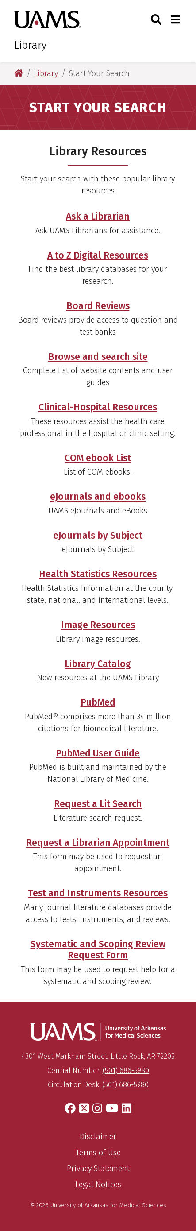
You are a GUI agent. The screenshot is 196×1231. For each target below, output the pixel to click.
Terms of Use (98, 1153)
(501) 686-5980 (126, 1070)
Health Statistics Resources (98, 574)
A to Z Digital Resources (97, 255)
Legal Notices (98, 1184)
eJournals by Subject (97, 535)
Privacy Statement (98, 1168)
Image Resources (98, 625)
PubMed (98, 702)
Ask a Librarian (98, 216)
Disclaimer (98, 1137)
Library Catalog (98, 664)
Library (30, 45)
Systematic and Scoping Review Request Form (98, 949)
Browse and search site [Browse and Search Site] (98, 357)
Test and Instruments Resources (98, 893)
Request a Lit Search (98, 804)
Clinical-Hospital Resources (97, 407)
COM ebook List (98, 458)
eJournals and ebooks (98, 496)
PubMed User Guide (98, 753)
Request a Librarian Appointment (97, 843)
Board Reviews (98, 306)
